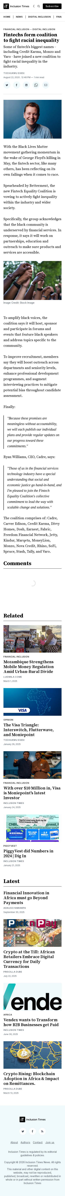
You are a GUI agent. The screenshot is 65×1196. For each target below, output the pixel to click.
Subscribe (52, 6)
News (19, 16)
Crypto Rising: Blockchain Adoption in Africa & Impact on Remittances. (31, 1078)
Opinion (8, 720)
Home (6, 16)
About (14, 1142)
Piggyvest (10, 846)
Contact (38, 1142)
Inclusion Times (13, 803)
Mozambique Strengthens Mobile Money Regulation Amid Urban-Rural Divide (28, 666)
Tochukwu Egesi (14, 73)
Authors (25, 1142)
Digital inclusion (44, 29)
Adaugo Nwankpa (14, 908)
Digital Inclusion (39, 16)
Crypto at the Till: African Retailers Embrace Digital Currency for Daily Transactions (29, 959)
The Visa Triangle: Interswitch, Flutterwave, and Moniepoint (28, 730)
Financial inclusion (16, 29)
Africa (7, 1014)
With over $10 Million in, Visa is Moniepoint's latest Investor (31, 793)
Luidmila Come (12, 677)
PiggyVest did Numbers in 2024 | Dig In (28, 854)
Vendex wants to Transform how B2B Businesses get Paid (31, 1022)
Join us (49, 1142)
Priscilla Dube (12, 971)
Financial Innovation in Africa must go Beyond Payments (26, 897)
